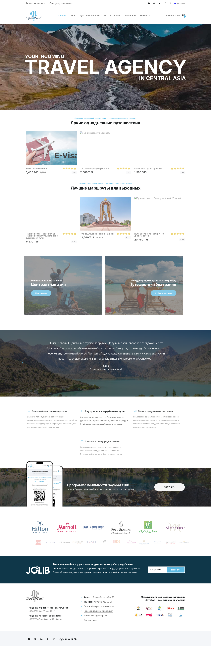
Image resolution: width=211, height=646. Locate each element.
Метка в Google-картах (95, 615)
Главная (61, 15)
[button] (99, 385)
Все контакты (90, 620)
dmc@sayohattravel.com (62, 3)
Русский (179, 3)
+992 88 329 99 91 (36, 3)
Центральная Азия (90, 15)
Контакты (145, 15)
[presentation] (28, 363)
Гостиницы (130, 15)
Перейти (175, 570)
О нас (73, 15)
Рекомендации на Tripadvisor (98, 611)
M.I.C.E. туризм (112, 15)
